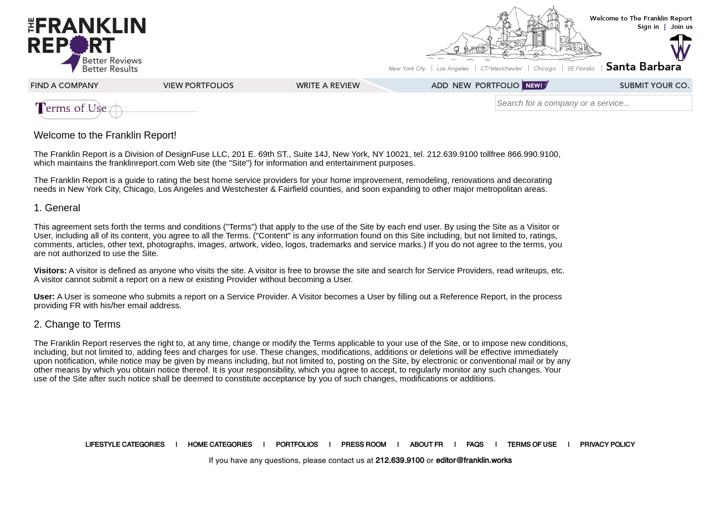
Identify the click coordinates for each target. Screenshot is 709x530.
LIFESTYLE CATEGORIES (125, 445)
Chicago (544, 68)
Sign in (648, 26)
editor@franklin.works (474, 461)
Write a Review (327, 86)
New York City (406, 68)
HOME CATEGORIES (220, 445)
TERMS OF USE (532, 445)
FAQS (475, 445)
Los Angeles (452, 68)
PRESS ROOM (363, 445)
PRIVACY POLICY (607, 445)
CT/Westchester (501, 68)
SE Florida (580, 68)
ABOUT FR (426, 445)
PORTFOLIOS (297, 445)
